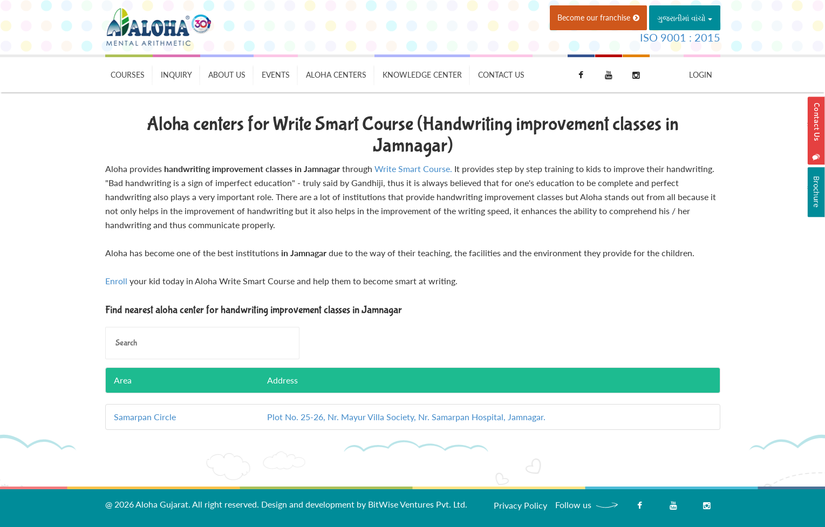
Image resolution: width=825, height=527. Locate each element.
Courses (128, 74)
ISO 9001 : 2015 (680, 37)
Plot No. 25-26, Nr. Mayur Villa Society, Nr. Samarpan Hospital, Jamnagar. (406, 417)
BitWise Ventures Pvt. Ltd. (417, 504)
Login (700, 74)
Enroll (116, 281)
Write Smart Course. (413, 168)
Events (276, 74)
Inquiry (176, 74)
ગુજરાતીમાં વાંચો (684, 18)
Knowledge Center (422, 74)
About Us (227, 74)
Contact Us (501, 74)
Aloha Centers (336, 74)
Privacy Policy (520, 505)
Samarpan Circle (145, 417)
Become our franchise (598, 17)
